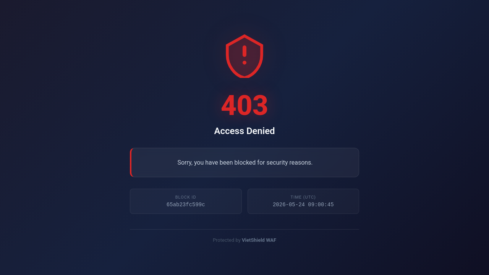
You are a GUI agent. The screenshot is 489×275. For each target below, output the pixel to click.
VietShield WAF (259, 241)
